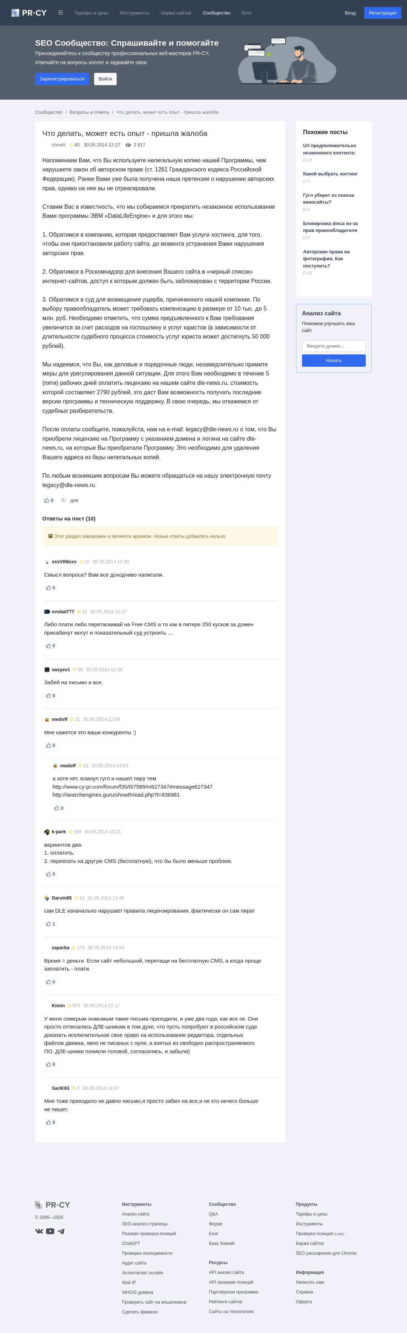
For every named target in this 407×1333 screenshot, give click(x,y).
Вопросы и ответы (89, 112)
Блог (247, 13)
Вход (350, 13)
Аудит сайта (134, 1263)
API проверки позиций (231, 1282)
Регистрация (382, 13)
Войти (105, 79)
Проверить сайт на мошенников (154, 1302)
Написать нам (310, 1282)
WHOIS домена (137, 1292)
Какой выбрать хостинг (330, 174)
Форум (215, 1223)
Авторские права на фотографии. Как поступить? (326, 259)
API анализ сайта (226, 1272)
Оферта (304, 1301)
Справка (304, 1292)
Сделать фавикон (140, 1312)
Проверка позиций (320, 1233)
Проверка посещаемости (147, 1253)
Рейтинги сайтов (225, 1301)
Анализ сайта (321, 313)
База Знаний (222, 1243)
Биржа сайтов (176, 13)
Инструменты (135, 13)
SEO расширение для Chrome (326, 1253)
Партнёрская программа (233, 1292)
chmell (59, 145)
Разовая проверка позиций (149, 1233)
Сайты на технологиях (231, 1311)
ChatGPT (131, 1243)
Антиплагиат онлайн (142, 1272)
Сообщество (216, 13)
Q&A (213, 1214)
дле (74, 500)
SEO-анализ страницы (145, 1223)
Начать (334, 360)
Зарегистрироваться (62, 79)
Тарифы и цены (91, 13)
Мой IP (129, 1282)
